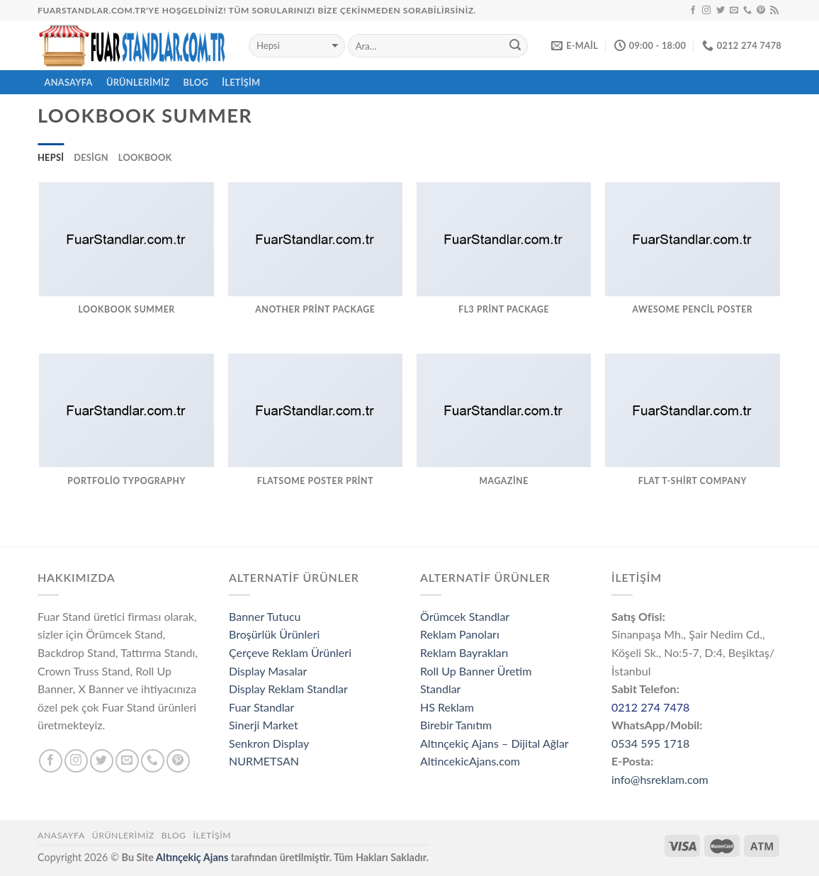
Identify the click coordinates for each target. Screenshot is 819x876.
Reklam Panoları (459, 634)
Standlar (440, 688)
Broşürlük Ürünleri (274, 634)
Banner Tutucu (265, 616)
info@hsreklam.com (659, 779)
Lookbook (145, 157)
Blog (195, 82)
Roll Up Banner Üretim (475, 671)
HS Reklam (447, 707)
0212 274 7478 (650, 707)
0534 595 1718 (650, 743)
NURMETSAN (264, 761)
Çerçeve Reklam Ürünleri (290, 652)
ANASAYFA (69, 82)
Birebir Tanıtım (456, 724)
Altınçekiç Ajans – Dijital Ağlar (494, 743)
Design (91, 157)
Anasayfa (61, 835)
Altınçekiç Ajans (192, 857)
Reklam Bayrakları (464, 652)
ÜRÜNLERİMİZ (138, 82)
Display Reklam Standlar (288, 688)
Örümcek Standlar (464, 616)
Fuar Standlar (261, 707)
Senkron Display (269, 743)
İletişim (241, 82)
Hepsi (51, 157)
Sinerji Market (263, 724)
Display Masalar (268, 671)
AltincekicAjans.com (470, 761)
